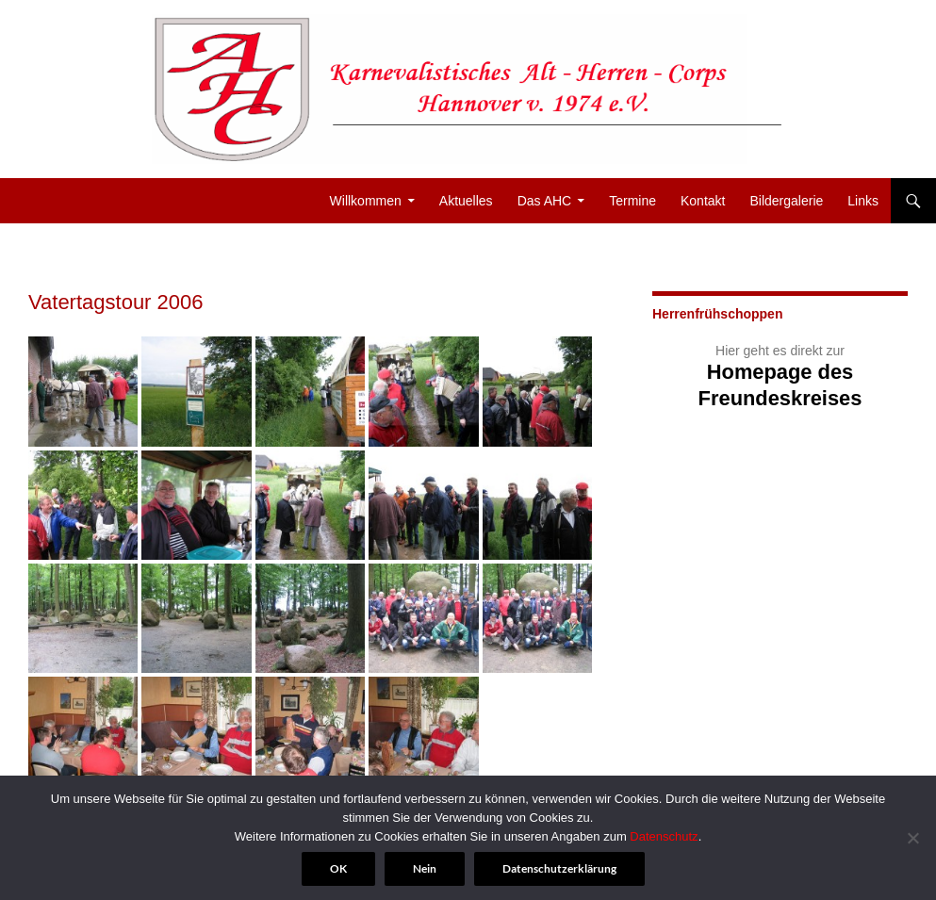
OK (338, 868)
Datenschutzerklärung (559, 868)
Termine (632, 200)
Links (863, 200)
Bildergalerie (786, 200)
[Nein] (912, 837)
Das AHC (544, 200)
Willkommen (366, 200)
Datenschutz (664, 836)
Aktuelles (466, 200)
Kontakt (703, 200)
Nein (424, 868)
